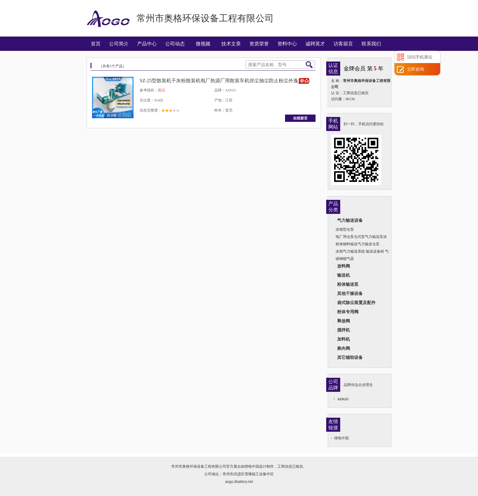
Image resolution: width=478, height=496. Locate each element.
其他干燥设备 (350, 293)
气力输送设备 (350, 220)
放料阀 (343, 266)
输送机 (343, 275)
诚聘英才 (315, 43)
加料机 (343, 339)
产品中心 (147, 43)
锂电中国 (341, 438)
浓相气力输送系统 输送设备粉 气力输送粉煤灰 (360, 252)
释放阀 (343, 320)
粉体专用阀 (347, 311)
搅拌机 (343, 330)
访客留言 (343, 43)
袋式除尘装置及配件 (356, 302)
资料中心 (287, 43)
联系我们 (371, 43)
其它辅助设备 (350, 357)
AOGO (342, 399)
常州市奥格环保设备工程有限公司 (198, 466)
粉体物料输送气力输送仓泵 (358, 244)
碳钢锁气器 (345, 259)
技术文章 (231, 43)
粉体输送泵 (347, 284)
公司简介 (119, 43)
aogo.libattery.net (239, 482)
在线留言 (300, 118)
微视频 (203, 43)
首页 (96, 43)
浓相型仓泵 (345, 229)
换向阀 (343, 348)
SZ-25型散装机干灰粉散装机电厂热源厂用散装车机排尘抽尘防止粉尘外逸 (219, 80)
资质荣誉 (259, 43)
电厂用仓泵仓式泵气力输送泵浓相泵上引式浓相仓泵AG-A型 (359, 237)
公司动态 (175, 43)
